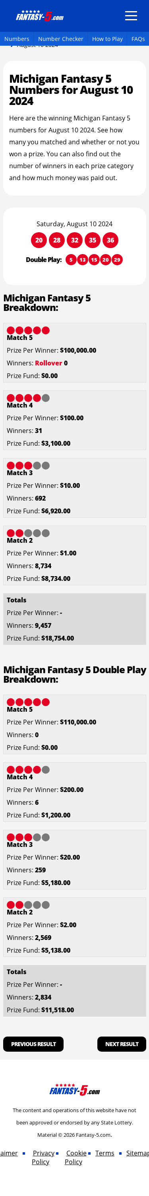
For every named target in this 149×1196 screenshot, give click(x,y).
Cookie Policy (76, 1157)
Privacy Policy (43, 1157)
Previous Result (33, 1044)
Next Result (121, 1044)
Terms (104, 1153)
